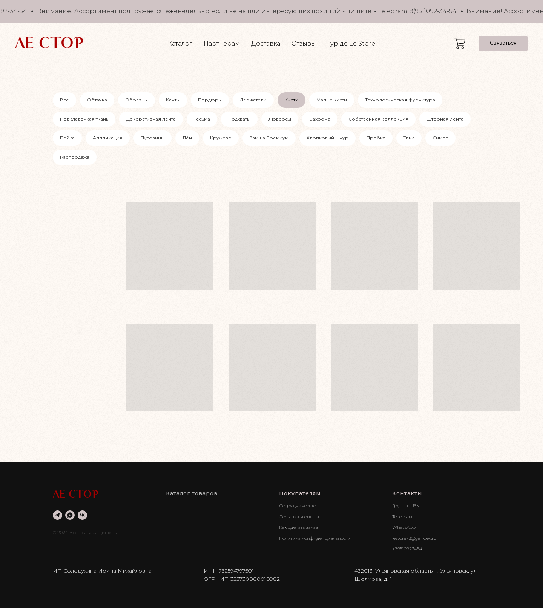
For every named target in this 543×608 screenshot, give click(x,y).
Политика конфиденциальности (315, 538)
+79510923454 (407, 548)
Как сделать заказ (298, 527)
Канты (173, 100)
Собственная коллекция (378, 119)
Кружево (221, 138)
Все (64, 100)
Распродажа (74, 157)
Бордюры (210, 100)
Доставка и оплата (299, 516)
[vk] (82, 515)
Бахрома (319, 119)
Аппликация (108, 138)
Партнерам (222, 43)
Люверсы (279, 119)
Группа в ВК (405, 505)
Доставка (265, 43)
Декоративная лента (151, 119)
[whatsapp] (70, 515)
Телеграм (402, 516)
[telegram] (57, 515)
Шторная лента (444, 119)
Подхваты (239, 119)
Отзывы (303, 43)
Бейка (67, 138)
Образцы (136, 100)
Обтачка (97, 100)
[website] (459, 43)
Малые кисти (331, 100)
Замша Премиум (269, 138)
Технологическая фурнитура (400, 100)
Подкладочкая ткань (84, 119)
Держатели (253, 100)
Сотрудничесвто (297, 505)
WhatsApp (404, 527)
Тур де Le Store (351, 43)
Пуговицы (152, 138)
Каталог (180, 43)
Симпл (440, 138)
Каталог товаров (192, 493)
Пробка (376, 138)
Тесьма (202, 119)
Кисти (291, 100)
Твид (408, 138)
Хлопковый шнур (327, 138)
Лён (187, 138)
